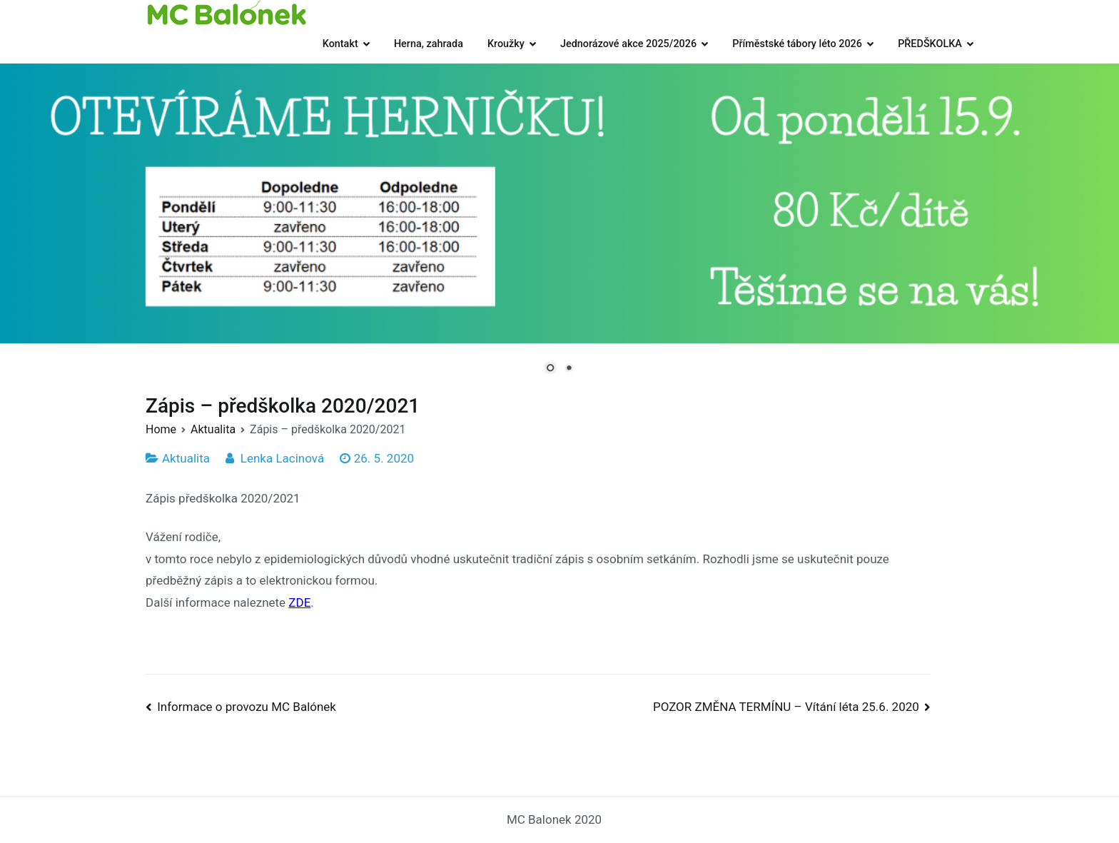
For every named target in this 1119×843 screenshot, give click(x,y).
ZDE (299, 602)
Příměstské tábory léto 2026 (797, 44)
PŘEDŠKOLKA (930, 44)
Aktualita (186, 458)
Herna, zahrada (428, 44)
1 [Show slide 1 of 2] (550, 369)
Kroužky (506, 44)
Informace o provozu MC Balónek (246, 707)
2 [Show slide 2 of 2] (569, 369)
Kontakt (340, 44)
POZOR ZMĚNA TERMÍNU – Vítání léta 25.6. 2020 (786, 707)
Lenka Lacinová (282, 458)
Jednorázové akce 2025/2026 (628, 44)
